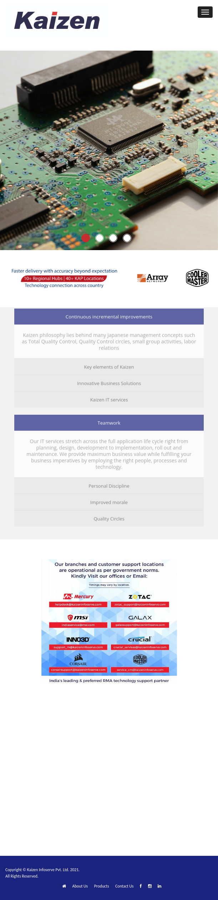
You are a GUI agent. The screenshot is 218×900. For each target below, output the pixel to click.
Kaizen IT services (109, 398)
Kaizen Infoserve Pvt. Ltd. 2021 (52, 869)
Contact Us (124, 886)
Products (101, 886)
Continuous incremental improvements (109, 315)
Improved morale (109, 501)
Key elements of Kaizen (109, 365)
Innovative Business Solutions (109, 382)
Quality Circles (108, 517)
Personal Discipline (109, 484)
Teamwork (109, 421)
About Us (80, 886)
